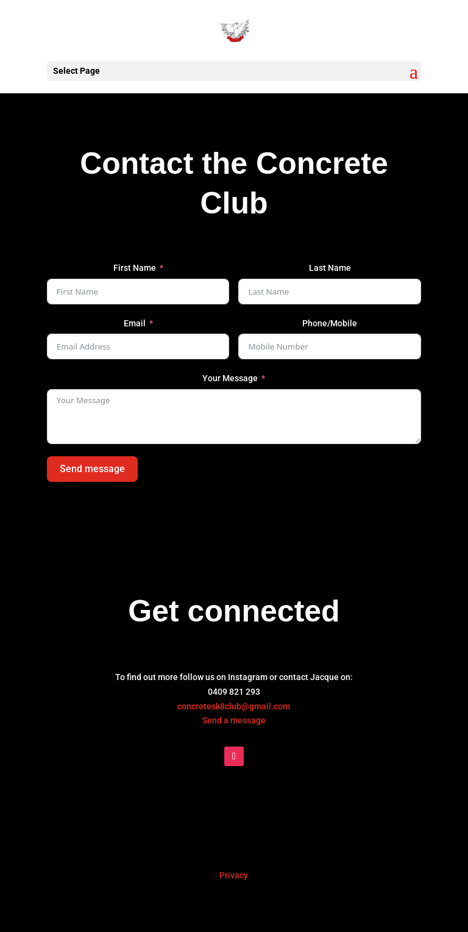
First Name (134, 268)
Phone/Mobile (329, 323)
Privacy (233, 875)
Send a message (234, 720)
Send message (92, 469)
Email (135, 323)
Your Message (230, 378)
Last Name (330, 268)
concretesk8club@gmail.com (233, 706)
